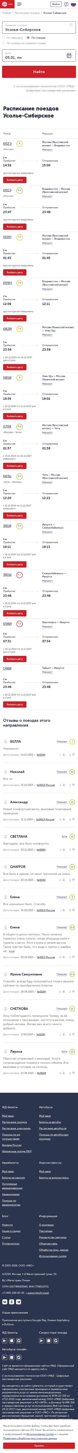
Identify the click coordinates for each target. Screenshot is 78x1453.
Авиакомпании (11, 1194)
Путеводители (10, 1243)
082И (7, 329)
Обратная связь (48, 1243)
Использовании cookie (40, 1434)
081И (7, 378)
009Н (7, 283)
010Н (7, 237)
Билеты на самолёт (13, 1177)
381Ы (7, 575)
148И (7, 668)
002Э (7, 144)
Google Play (4, 1340)
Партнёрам (45, 1231)
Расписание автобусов (52, 1128)
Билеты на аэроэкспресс (54, 1177)
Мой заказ (8, 1115)
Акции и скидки (11, 1231)
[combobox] (39, 27)
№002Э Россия (46, 910)
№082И (41, 1073)
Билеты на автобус (50, 1122)
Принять (39, 1445)
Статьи (6, 1237)
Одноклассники (11, 1302)
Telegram (18, 1302)
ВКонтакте (4, 1302)
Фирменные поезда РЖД (17, 1151)
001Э (7, 190)
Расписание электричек (16, 1128)
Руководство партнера (52, 1237)
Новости (7, 1224)
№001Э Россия (46, 785)
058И (7, 624)
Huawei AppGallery (11, 1340)
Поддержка (66, 4)
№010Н (41, 754)
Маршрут (47, 149)
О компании (46, 1224)
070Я (7, 427)
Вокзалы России (11, 1145)
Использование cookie (53, 1256)
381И (7, 526)
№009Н (41, 849)
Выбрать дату (15, 179)
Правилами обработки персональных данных (30, 1438)
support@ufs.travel (38, 1292)
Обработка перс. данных (53, 1249)
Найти (39, 72)
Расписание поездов (14, 1122)
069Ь (7, 476)
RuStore (18, 1340)
